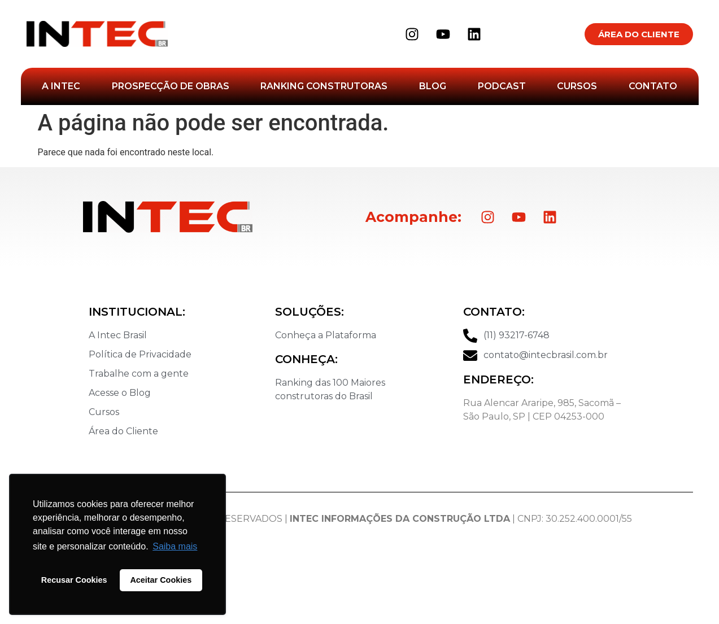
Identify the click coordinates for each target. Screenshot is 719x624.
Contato (653, 86)
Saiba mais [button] (174, 546)
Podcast (502, 86)
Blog (432, 86)
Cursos (577, 86)
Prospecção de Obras (170, 86)
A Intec (61, 86)
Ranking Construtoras (323, 86)
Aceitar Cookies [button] (160, 579)
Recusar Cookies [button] (74, 579)
